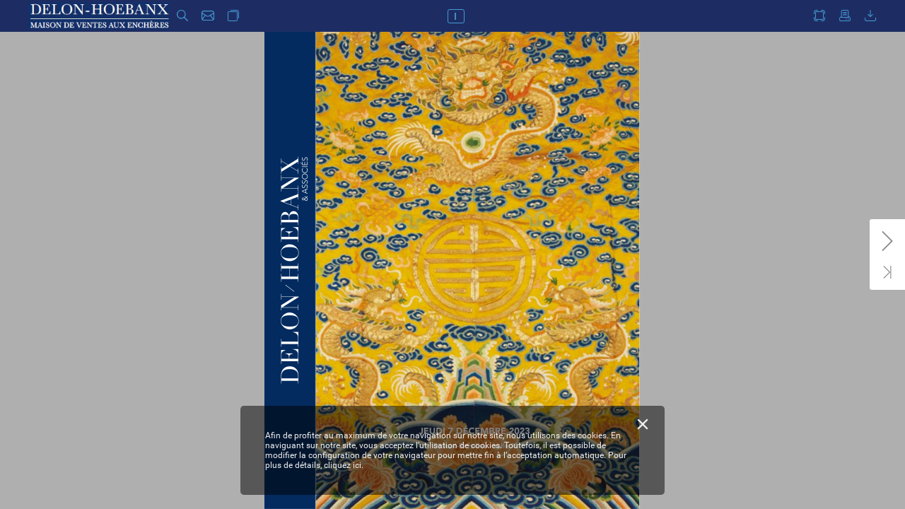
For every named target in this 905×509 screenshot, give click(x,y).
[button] (182, 16)
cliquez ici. (343, 465)
